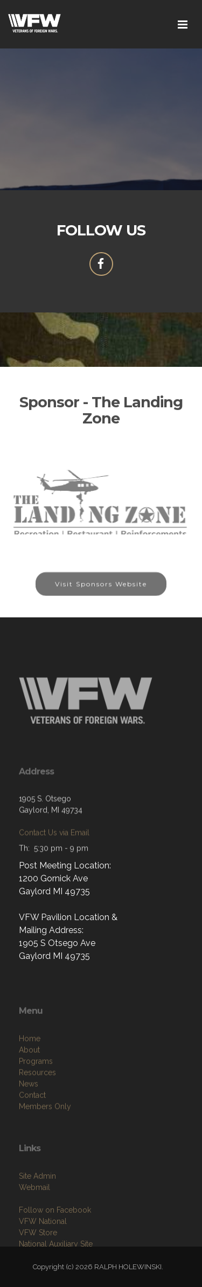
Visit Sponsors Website (101, 590)
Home (29, 1071)
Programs (36, 1093)
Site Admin (37, 1205)
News (28, 1116)
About (29, 1082)
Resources (37, 1105)
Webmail (34, 1216)
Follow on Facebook (55, 1239)
